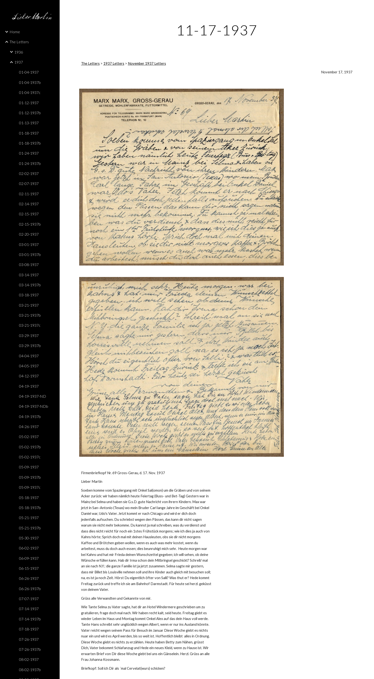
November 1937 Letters (147, 63)
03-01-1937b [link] (30, 254)
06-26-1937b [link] (30, 588)
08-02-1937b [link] (30, 669)
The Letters (90, 63)
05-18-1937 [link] (29, 497)
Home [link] (15, 31)
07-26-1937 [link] (29, 639)
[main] (216, 30)
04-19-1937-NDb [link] (33, 406)
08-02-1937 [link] (29, 659)
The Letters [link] (19, 41)
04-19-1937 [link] (29, 386)
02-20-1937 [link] (29, 234)
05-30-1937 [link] (29, 538)
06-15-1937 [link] (29, 568)
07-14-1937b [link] (30, 619)
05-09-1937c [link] (30, 487)
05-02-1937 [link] (29, 436)
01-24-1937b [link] (30, 163)
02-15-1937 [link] (29, 214)
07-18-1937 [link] (29, 629)
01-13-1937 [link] (29, 122)
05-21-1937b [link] (30, 528)
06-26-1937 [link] (29, 578)
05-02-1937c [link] (30, 457)
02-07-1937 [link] (29, 183)
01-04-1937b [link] (30, 82)
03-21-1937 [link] (29, 305)
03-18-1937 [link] (29, 295)
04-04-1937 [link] (29, 355)
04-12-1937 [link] (29, 376)
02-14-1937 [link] (29, 203)
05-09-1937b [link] (30, 477)
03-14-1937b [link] (30, 284)
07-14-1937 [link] (29, 608)
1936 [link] (18, 52)
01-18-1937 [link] (29, 133)
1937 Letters (113, 63)
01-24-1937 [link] (29, 153)
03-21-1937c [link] (30, 325)
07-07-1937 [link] (29, 598)
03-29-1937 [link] (29, 335)
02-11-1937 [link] (29, 193)
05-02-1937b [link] (30, 447)
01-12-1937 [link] (29, 102)
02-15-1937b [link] (30, 224)
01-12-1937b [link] (30, 112)
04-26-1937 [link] (29, 426)
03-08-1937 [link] (29, 264)
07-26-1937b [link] (30, 649)
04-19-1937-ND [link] (32, 396)
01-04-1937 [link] (29, 72)
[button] (368, 6)
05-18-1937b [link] (30, 507)
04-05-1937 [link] (29, 366)
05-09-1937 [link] (29, 467)
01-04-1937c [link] (30, 92)
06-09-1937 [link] (29, 558)
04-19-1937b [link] (30, 416)
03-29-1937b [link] (30, 345)
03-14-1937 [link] (29, 274)
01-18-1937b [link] (30, 143)
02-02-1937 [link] (29, 173)
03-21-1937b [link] (30, 315)
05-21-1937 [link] (29, 517)
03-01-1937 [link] (29, 244)
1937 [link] (18, 62)
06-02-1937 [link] (29, 548)
